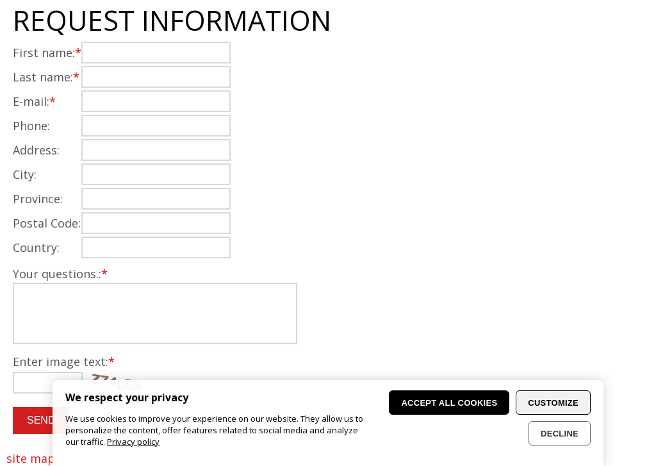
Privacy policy (133, 441)
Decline (559, 433)
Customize (553, 403)
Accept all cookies (449, 403)
